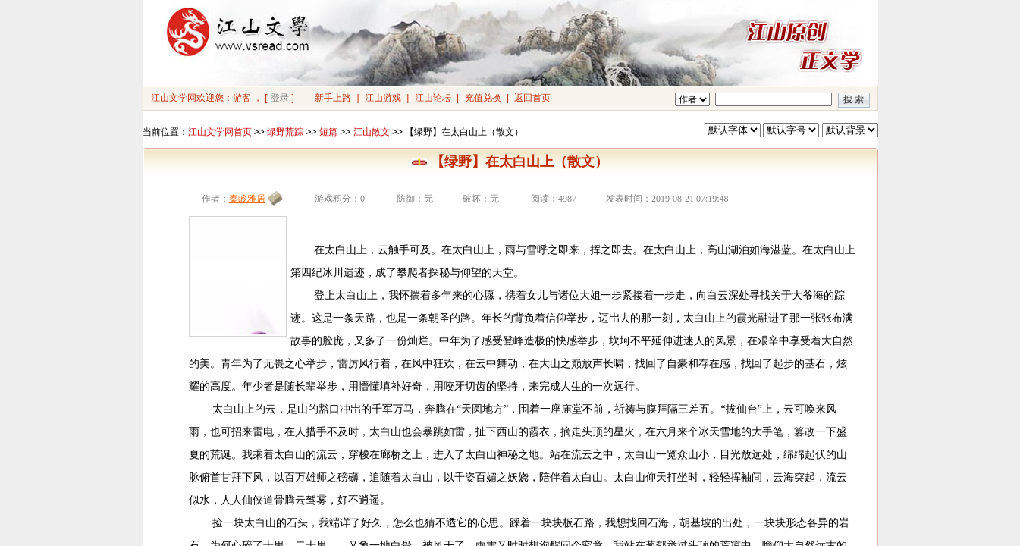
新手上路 (333, 98)
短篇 (328, 132)
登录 (280, 98)
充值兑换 (483, 98)
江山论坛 (433, 98)
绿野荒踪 (285, 132)
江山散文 (371, 132)
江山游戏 (383, 98)
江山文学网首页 (220, 132)
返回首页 (532, 98)
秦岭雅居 (247, 198)
